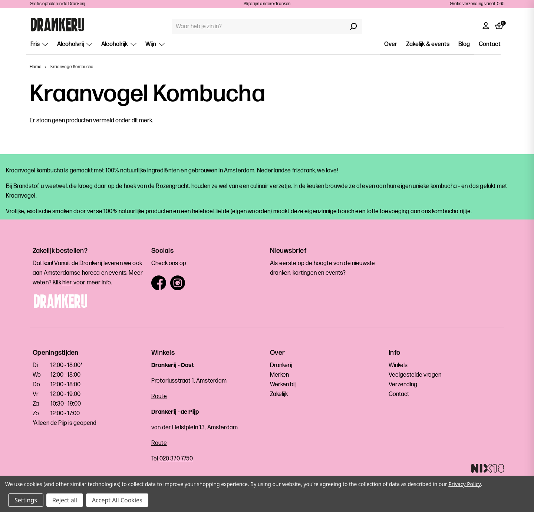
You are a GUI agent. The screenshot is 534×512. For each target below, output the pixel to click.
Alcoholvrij (74, 44)
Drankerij (281, 365)
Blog (464, 44)
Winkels (398, 365)
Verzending (403, 384)
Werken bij (283, 384)
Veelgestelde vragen (415, 375)
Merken (279, 375)
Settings (25, 500)
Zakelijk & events (427, 44)
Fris (39, 44)
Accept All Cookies (117, 500)
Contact (490, 44)
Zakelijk (279, 394)
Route (159, 396)
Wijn (155, 44)
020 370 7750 (176, 458)
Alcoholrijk (118, 44)
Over (390, 44)
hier (67, 282)
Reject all (64, 500)
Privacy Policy (464, 484)
